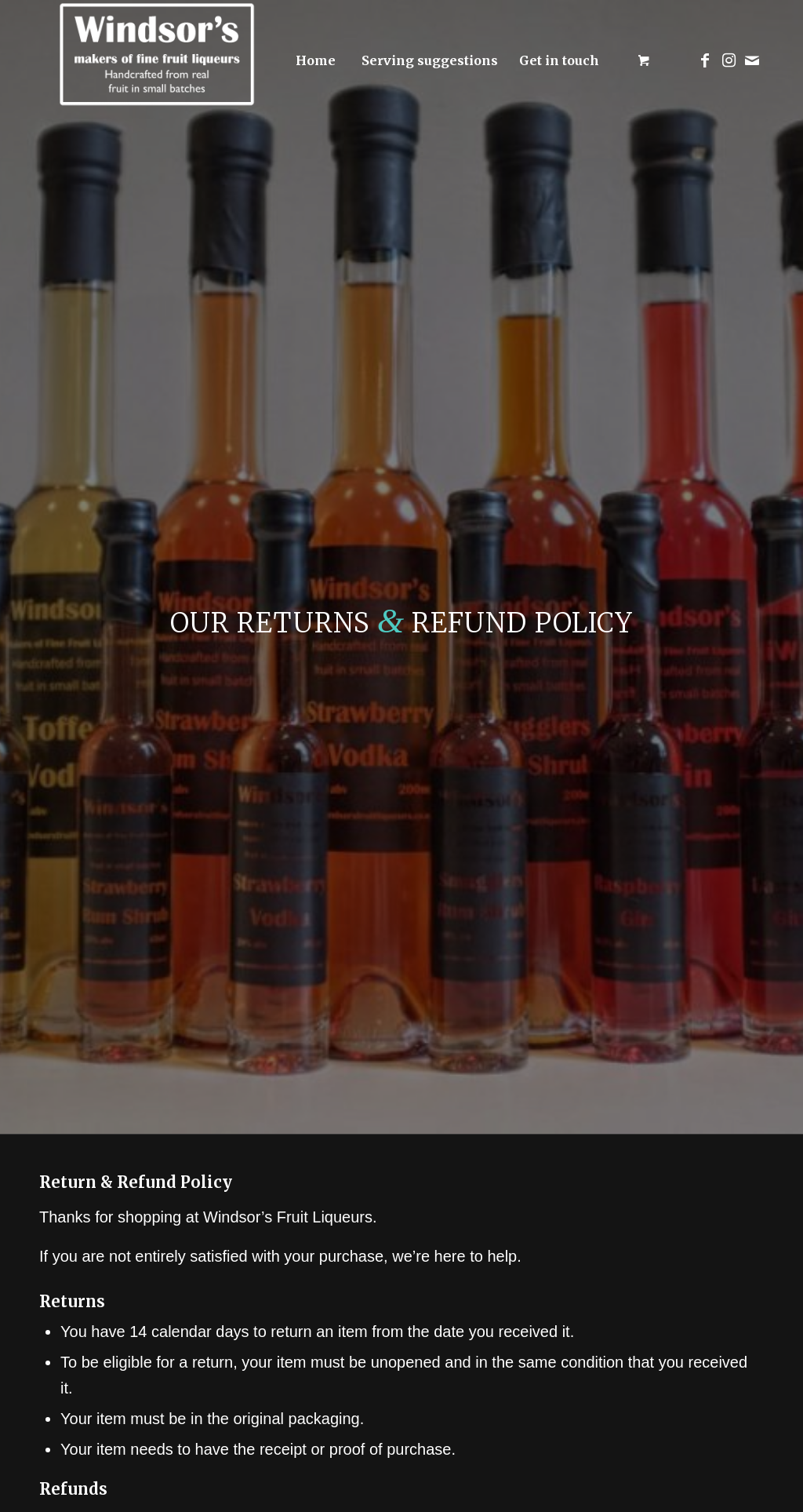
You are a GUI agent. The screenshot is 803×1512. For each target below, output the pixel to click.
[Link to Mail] (752, 60)
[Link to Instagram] (728, 60)
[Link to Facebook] (705, 60)
